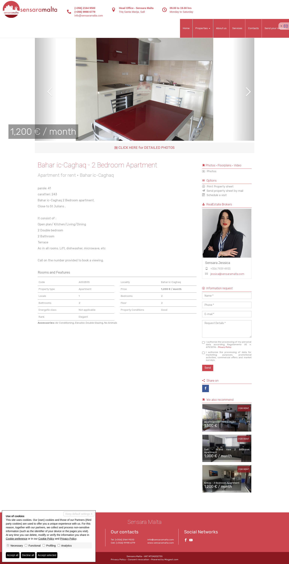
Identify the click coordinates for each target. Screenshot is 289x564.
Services (237, 28)
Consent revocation (138, 559)
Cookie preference (16, 538)
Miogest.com (171, 559)
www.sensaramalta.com (160, 542)
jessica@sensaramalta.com (227, 274)
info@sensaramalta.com (88, 15)
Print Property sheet (217, 186)
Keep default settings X (78, 513)
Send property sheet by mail (222, 191)
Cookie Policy (46, 538)
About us (221, 28)
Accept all (12, 555)
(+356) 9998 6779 (84, 11)
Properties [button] (202, 28)
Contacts (253, 28)
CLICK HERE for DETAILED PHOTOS (144, 148)
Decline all (28, 555)
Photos (209, 171)
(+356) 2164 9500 (84, 8)
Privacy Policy (224, 347)
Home (186, 28)
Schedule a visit (214, 195)
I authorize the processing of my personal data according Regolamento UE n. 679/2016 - (226, 344)
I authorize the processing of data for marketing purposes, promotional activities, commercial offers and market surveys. (226, 356)
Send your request (275, 28)
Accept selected (47, 555)
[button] (46, 89)
